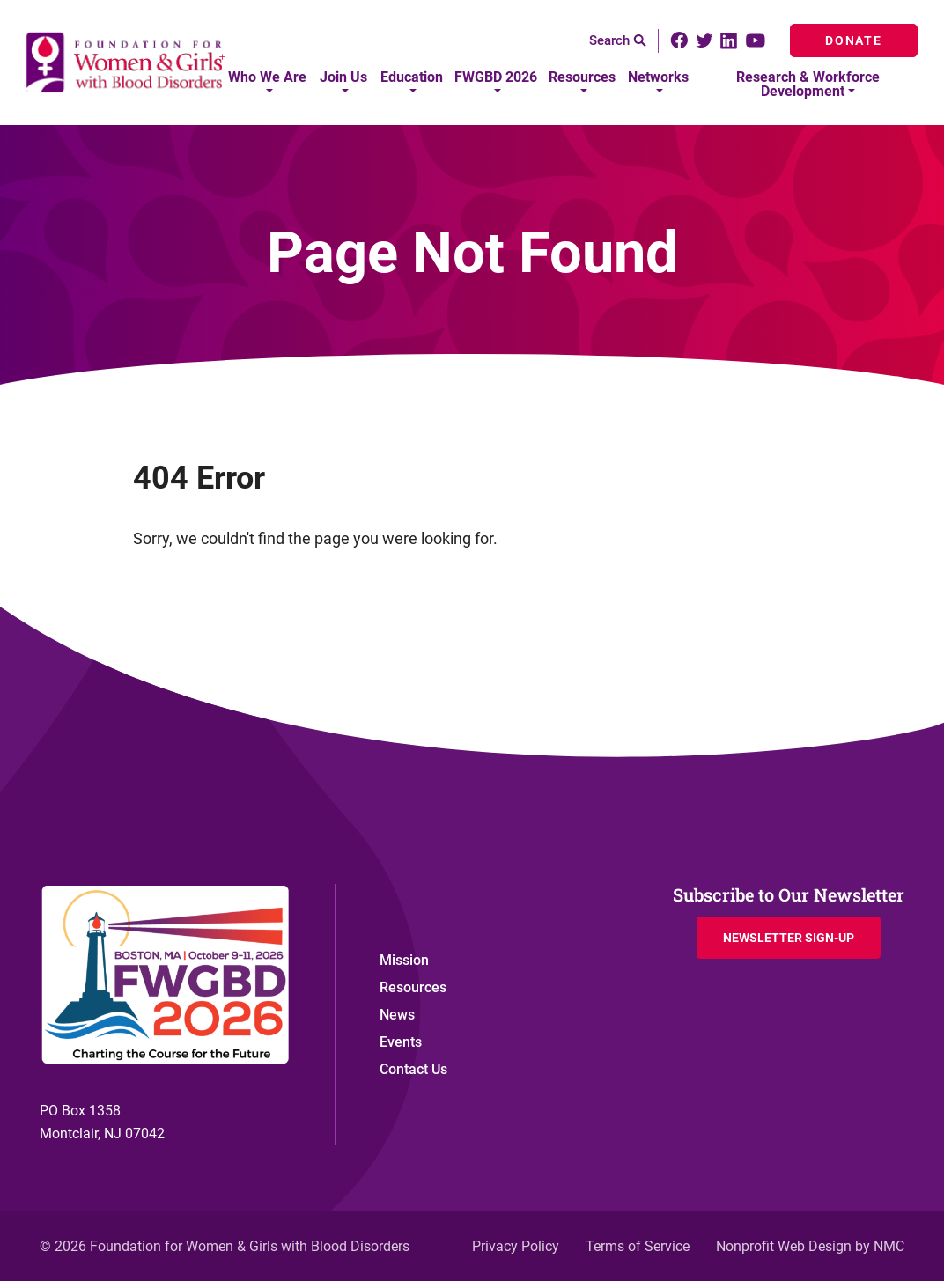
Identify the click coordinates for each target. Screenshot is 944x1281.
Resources (413, 987)
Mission (404, 960)
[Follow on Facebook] (679, 40)
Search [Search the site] (617, 40)
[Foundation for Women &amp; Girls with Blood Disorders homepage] (126, 62)
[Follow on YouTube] (757, 40)
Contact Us (413, 1069)
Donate (853, 40)
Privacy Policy (515, 1246)
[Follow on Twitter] (704, 40)
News (397, 1014)
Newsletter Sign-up (788, 938)
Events (401, 1042)
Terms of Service (638, 1246)
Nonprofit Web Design (784, 1246)
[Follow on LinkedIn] (728, 41)
